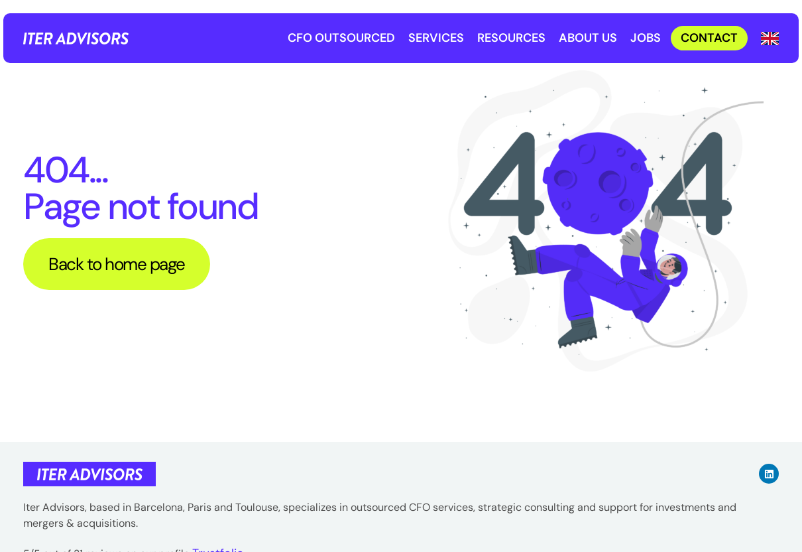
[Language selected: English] (770, 38)
